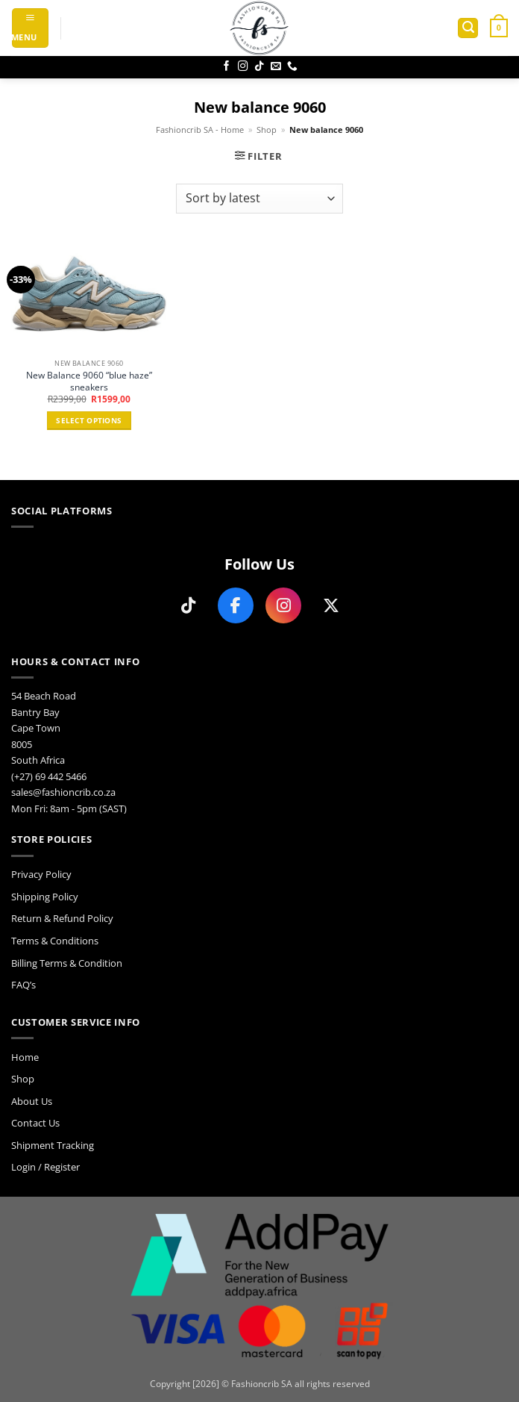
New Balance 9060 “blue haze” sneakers (89, 381)
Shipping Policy (44, 896)
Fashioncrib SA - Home (200, 130)
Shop (267, 130)
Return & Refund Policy (62, 918)
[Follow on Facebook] (226, 66)
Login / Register (45, 1167)
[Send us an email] (276, 66)
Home (25, 1057)
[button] (30, 28)
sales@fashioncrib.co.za (63, 792)
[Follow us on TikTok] (188, 605)
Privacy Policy (41, 874)
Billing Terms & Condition (66, 963)
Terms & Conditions (54, 940)
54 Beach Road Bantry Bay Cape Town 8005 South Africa (43, 728)
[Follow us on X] (331, 605)
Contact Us (35, 1123)
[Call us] (292, 66)
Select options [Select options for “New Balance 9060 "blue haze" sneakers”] (89, 421)
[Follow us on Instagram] (283, 605)
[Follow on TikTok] (259, 66)
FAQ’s (23, 984)
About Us (31, 1101)
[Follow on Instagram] (243, 66)
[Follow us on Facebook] (236, 605)
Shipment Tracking (52, 1145)
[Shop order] (259, 199)
